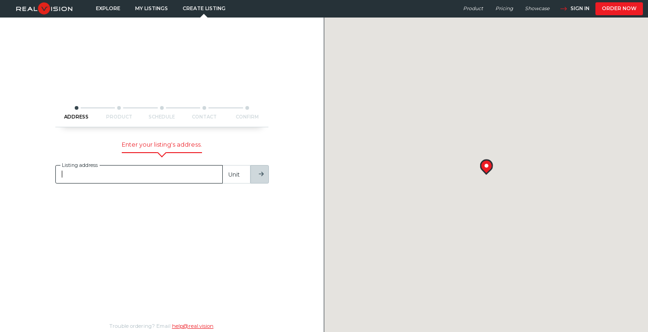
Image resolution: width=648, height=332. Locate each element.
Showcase (537, 9)
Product (473, 9)
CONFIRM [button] (247, 117)
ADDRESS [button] (76, 117)
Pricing (504, 9)
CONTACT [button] (204, 117)
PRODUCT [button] (119, 117)
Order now (619, 9)
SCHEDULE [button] (162, 117)
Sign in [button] (574, 8)
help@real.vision (193, 326)
